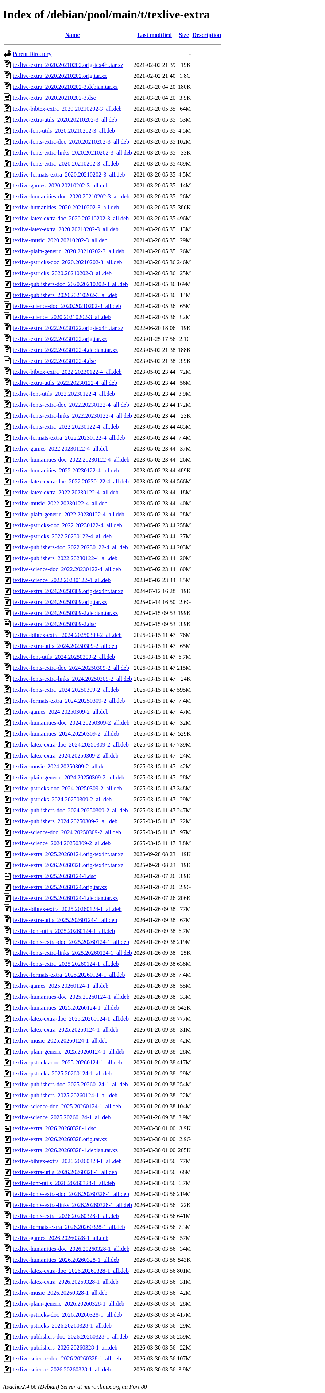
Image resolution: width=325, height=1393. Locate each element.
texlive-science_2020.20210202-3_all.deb (62, 317)
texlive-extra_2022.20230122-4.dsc (54, 361)
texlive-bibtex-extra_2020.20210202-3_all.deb (67, 109)
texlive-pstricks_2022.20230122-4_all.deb (62, 536)
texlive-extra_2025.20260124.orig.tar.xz (60, 887)
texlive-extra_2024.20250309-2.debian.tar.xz (65, 613)
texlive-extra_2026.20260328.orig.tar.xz (60, 1139)
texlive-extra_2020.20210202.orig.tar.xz (60, 76)
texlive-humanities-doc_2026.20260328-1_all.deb (71, 1249)
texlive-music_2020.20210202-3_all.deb (60, 240)
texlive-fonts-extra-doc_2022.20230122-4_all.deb (71, 405)
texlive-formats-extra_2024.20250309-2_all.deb (69, 701)
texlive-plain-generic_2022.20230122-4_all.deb (68, 514)
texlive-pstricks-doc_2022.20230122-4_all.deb (67, 525)
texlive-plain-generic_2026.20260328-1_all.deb (68, 1304)
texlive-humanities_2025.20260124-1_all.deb (66, 1008)
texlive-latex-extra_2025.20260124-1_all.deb (66, 1029)
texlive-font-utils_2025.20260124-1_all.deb (64, 931)
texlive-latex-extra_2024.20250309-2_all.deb (66, 755)
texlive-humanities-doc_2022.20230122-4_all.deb (71, 459)
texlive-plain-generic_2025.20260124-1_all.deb (68, 1051)
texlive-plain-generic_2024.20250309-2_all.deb (68, 777)
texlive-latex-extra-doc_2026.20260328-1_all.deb (71, 1271)
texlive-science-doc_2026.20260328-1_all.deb (67, 1358)
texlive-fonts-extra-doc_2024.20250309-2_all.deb (71, 668)
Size (184, 35)
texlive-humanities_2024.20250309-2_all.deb (66, 733)
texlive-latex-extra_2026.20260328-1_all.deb (66, 1282)
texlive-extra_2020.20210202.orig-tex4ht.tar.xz (68, 65)
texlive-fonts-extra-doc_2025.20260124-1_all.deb (71, 942)
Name (72, 35)
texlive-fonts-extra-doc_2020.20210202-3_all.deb (71, 141)
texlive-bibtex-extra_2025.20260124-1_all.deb (67, 909)
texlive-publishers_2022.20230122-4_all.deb (65, 558)
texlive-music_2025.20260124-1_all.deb (60, 1040)
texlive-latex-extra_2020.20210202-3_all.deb (66, 229)
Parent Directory (32, 54)
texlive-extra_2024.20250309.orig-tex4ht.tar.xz (68, 591)
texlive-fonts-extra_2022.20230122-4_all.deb (66, 427)
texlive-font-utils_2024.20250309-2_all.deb (64, 657)
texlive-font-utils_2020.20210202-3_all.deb (64, 131)
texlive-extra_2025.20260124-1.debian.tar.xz (65, 898)
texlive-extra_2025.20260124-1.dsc (54, 876)
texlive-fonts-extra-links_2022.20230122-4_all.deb (72, 416)
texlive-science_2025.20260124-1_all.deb (62, 1117)
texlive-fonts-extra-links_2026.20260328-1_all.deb (72, 1205)
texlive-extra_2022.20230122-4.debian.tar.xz (65, 350)
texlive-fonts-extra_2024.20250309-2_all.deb (66, 690)
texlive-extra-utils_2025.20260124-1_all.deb (65, 920)
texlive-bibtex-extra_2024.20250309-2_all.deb (67, 635)
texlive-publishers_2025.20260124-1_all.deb (65, 1095)
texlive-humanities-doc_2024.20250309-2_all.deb (71, 723)
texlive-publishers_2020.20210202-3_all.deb (65, 295)
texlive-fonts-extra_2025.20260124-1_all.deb (66, 964)
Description (206, 35)
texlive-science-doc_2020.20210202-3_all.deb (67, 306)
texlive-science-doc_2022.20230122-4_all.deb (67, 569)
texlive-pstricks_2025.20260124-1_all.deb (62, 1073)
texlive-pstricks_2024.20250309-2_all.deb (62, 799)
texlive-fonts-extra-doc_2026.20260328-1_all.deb (71, 1194)
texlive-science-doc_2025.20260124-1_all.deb (67, 1106)
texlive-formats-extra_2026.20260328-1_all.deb (69, 1227)
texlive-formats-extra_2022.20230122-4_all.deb (69, 437)
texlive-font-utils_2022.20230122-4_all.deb (64, 394)
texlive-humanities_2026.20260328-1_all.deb (66, 1260)
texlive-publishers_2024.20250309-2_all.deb (65, 821)
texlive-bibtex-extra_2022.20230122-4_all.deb (67, 372)
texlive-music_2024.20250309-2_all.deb (60, 766)
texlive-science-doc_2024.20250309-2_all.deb (67, 832)
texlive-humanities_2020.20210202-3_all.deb (66, 207)
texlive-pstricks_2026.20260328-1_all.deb (62, 1325)
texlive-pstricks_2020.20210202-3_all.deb (62, 273)
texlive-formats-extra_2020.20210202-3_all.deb (69, 174)
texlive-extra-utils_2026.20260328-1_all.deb (65, 1172)
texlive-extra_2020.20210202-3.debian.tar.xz (65, 87)
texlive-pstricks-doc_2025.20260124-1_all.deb (67, 1062)
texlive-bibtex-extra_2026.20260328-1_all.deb (67, 1161)
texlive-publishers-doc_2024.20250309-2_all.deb (70, 810)
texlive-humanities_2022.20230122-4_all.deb (66, 470)
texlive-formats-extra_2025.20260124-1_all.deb (69, 975)
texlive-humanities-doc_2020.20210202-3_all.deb (71, 196)
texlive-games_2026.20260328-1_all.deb (60, 1238)
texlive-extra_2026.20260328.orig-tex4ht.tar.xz (68, 865)
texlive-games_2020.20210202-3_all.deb (60, 185)
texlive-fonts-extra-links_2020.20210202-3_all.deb (72, 152)
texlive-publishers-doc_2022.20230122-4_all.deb (70, 547)
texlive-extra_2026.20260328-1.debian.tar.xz (65, 1150)
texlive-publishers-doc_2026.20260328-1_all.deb (70, 1336)
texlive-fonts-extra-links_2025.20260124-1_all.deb (72, 953)
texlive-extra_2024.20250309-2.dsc (54, 624)
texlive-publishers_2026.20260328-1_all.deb (65, 1347)
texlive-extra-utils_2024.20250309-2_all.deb (65, 646)
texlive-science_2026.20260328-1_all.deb (62, 1369)
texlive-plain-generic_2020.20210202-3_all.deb (68, 251)
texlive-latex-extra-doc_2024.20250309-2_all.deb (71, 744)
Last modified (154, 35)
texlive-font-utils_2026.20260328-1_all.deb (64, 1183)
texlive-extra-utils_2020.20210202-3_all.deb (65, 120)
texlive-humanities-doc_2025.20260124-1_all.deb (71, 997)
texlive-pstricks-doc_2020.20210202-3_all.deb (67, 262)
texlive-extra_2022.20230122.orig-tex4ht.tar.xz (68, 328)
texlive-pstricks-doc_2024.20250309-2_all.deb (67, 788)
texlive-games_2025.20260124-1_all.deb (60, 986)
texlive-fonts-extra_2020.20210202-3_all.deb (66, 163)
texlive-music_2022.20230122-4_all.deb (60, 503)
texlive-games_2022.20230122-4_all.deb (60, 448)
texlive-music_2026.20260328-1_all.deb (60, 1293)
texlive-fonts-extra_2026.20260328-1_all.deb (66, 1216)
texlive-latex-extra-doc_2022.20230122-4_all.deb (71, 481)
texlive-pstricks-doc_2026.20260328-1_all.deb (67, 1315)
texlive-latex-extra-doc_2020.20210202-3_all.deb (71, 218)
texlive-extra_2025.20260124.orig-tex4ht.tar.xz (68, 854)
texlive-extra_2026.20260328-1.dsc (54, 1128)
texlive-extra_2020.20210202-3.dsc (54, 98)
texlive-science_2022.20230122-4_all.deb (62, 580)
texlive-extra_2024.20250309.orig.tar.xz (60, 602)
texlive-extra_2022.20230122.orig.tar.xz (60, 339)
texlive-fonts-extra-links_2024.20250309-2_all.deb (72, 679)
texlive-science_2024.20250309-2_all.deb (62, 843)
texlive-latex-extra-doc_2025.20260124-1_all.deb (71, 1019)
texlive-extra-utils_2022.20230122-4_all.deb (65, 383)
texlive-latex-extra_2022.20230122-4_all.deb (66, 492)
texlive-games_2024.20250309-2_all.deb (60, 712)
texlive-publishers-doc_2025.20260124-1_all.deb (70, 1084)
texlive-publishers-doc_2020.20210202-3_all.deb (70, 284)
